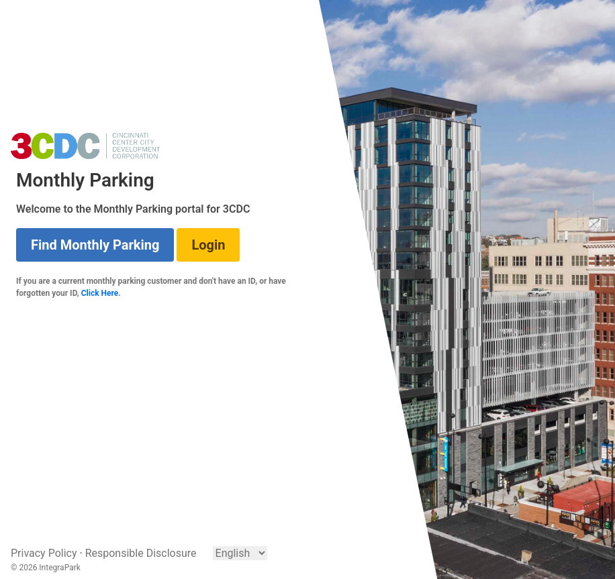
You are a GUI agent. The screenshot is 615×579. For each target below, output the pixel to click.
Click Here (100, 293)
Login (208, 245)
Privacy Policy (44, 553)
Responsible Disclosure (141, 553)
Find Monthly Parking (95, 245)
